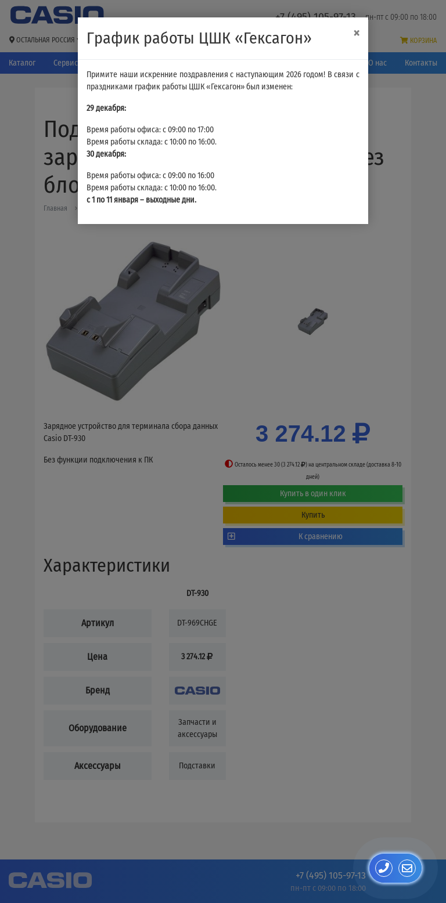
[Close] (356, 33)
